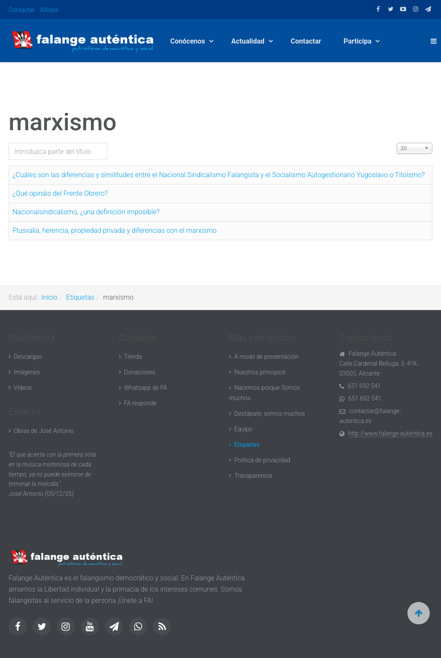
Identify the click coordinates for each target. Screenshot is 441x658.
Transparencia (253, 475)
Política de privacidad (262, 460)
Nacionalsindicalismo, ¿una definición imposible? (85, 212)
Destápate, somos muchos (269, 413)
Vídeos (23, 387)
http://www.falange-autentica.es (390, 433)
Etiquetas (80, 297)
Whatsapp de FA (145, 387)
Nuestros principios (260, 372)
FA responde (140, 403)
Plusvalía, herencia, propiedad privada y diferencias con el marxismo (114, 230)
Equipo (243, 429)
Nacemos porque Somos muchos (264, 392)
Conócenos (188, 41)
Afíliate (49, 9)
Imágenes (27, 372)
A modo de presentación (266, 356)
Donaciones (139, 372)
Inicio (49, 297)
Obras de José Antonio (44, 430)
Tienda (133, 356)
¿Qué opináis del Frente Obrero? (60, 193)
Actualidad (248, 41)
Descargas (28, 356)
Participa (358, 41)
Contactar (22, 9)
